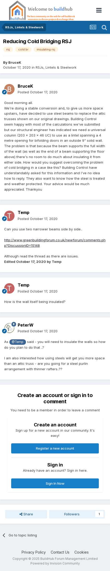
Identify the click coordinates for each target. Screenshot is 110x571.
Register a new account (55, 448)
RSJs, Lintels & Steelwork (56, 67)
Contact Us (60, 552)
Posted (37, 92)
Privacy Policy (34, 552)
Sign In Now (55, 483)
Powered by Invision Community (55, 563)
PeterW (26, 325)
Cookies (81, 552)
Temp (23, 212)
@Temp (17, 342)
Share (26, 514)
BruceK (14, 62)
